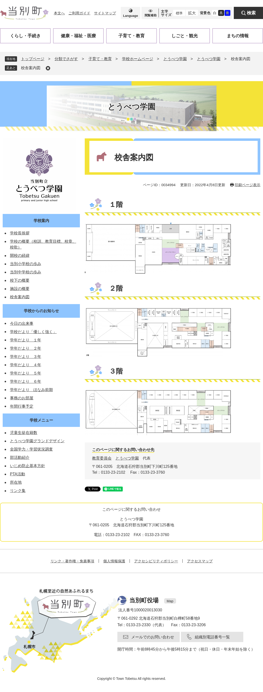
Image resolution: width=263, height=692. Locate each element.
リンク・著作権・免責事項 (72, 561)
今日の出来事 (21, 323)
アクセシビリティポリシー (156, 561)
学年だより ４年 (25, 365)
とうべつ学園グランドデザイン (37, 441)
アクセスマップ (200, 561)
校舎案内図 (30, 68)
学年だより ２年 (25, 348)
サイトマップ (105, 13)
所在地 (16, 482)
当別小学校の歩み (25, 264)
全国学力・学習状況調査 (31, 449)
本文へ (59, 13)
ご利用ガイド (79, 13)
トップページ (32, 59)
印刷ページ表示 (247, 185)
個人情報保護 (114, 561)
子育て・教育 (100, 59)
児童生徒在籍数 (23, 433)
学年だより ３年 (25, 357)
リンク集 (18, 491)
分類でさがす (66, 59)
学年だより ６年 (25, 381)
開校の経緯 (19, 255)
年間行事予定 (21, 406)
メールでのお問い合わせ (152, 637)
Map (170, 601)
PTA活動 (17, 474)
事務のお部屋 (21, 398)
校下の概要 (19, 280)
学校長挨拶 (19, 233)
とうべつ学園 (175, 59)
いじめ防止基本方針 (27, 466)
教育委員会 (102, 458)
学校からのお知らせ (41, 311)
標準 (179, 13)
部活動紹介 (19, 457)
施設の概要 (19, 289)
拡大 (192, 13)
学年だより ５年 (25, 373)
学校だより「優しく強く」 (33, 332)
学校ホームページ (137, 59)
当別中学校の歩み (25, 272)
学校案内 (41, 221)
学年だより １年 (25, 340)
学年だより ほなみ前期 (31, 390)
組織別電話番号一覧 (212, 637)
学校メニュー (41, 420)
